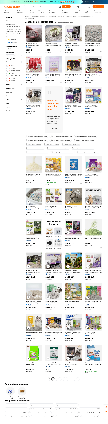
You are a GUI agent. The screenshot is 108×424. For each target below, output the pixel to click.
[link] (105, 407)
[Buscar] (66, 6)
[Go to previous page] (49, 379)
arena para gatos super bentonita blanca (41, 405)
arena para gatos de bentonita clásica (36, 140)
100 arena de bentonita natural (71, 144)
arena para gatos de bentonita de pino (66, 405)
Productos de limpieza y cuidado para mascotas (78, 16)
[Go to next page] (78, 379)
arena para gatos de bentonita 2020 (90, 409)
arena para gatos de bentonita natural (36, 136)
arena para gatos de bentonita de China (37, 152)
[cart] (83, 7)
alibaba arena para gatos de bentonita (41, 409)
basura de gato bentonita (33, 144)
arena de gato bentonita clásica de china (89, 413)
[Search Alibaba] (41, 7)
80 (74, 379)
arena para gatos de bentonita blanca (85, 136)
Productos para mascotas (55, 16)
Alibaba (27, 16)
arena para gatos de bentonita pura (60, 140)
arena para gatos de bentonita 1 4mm (16, 405)
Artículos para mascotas (38, 16)
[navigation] (14, 197)
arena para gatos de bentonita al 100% (42, 416)
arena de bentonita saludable (90, 416)
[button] (60, 7)
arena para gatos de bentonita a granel (58, 148)
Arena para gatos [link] (29, 18)
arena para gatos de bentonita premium (88, 152)
